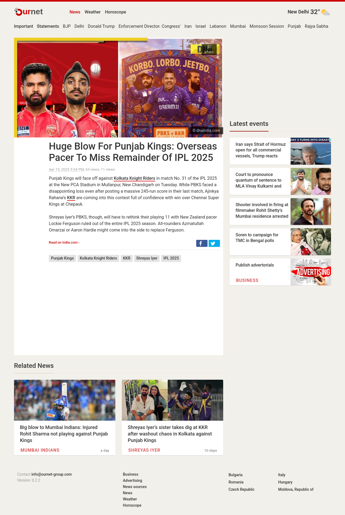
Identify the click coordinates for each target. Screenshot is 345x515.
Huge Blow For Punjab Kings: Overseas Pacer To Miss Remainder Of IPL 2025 (133, 152)
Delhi (79, 26)
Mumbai (238, 26)
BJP (67, 26)
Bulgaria (236, 475)
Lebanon (218, 26)
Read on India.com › (64, 242)
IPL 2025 (171, 258)
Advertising (132, 480)
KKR (71, 197)
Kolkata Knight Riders (134, 178)
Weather (93, 12)
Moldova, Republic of (295, 489)
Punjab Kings (62, 258)
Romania (236, 482)
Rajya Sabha (316, 26)
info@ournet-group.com (51, 474)
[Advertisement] (134, 304)
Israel (200, 26)
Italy (281, 475)
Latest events (249, 123)
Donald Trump (101, 26)
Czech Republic (241, 489)
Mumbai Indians (40, 450)
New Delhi (298, 12)
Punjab (294, 26)
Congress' (171, 26)
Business (247, 280)
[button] (202, 243)
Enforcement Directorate (142, 26)
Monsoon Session (267, 26)
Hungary (285, 482)
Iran (188, 26)
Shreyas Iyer (147, 258)
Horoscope (115, 12)
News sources (135, 487)
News (75, 12)
